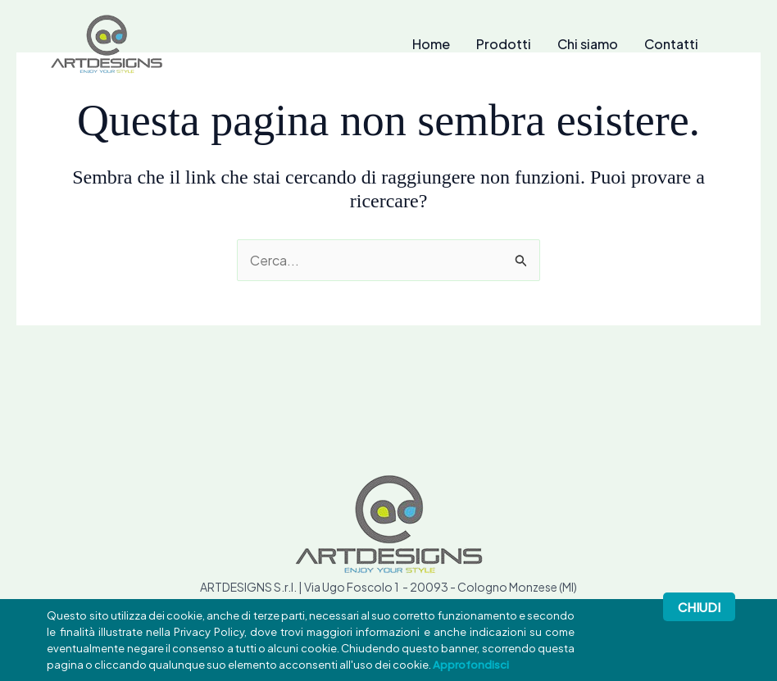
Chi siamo (587, 44)
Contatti (671, 44)
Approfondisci (471, 664)
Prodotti (503, 44)
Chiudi (699, 607)
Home (431, 44)
